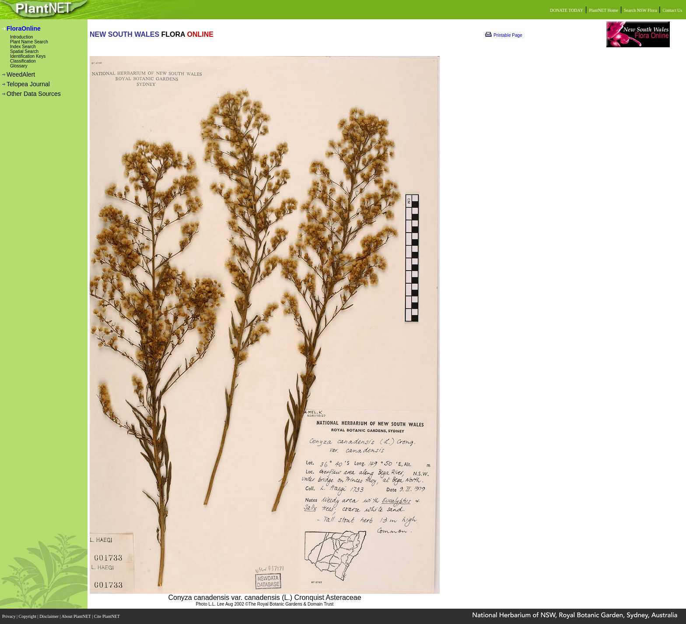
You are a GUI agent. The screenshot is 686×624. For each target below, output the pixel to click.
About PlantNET (76, 616)
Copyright (28, 616)
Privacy (9, 616)
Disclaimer (49, 616)
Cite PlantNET (107, 616)
